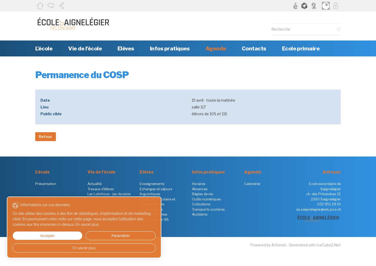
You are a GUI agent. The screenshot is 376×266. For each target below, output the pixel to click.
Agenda (215, 48)
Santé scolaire (151, 209)
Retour (45, 136)
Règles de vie (202, 194)
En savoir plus (50, 248)
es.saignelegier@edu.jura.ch (318, 209)
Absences (200, 189)
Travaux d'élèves (100, 189)
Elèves (126, 48)
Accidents (200, 214)
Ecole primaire (301, 48)
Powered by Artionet (268, 245)
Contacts (254, 48)
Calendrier (252, 184)
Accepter (31, 236)
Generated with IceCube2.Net (315, 245)
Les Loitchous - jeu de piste (109, 194)
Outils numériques (206, 199)
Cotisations (201, 204)
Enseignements (152, 184)
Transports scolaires (208, 209)
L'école (43, 48)
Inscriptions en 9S (154, 219)
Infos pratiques (170, 48)
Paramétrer (69, 236)
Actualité (94, 184)
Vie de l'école (85, 48)
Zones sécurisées (153, 214)
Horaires (198, 184)
